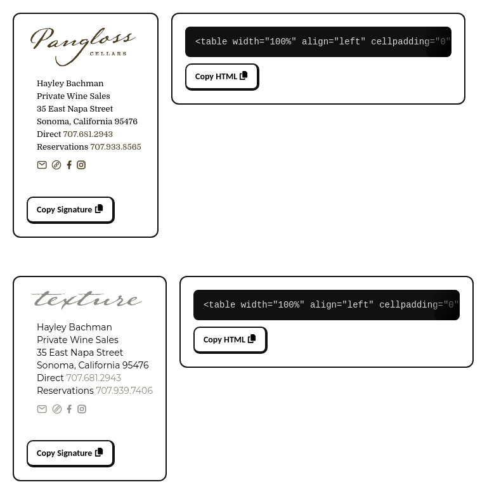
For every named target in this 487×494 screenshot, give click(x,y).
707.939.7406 (124, 390)
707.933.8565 (116, 147)
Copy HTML (221, 76)
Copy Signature (70, 209)
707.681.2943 (88, 134)
